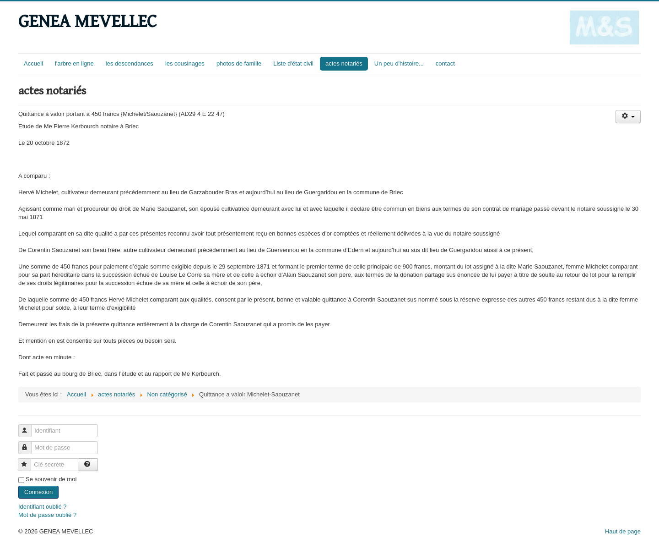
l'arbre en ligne (74, 63)
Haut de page (623, 531)
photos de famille (238, 63)
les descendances (129, 63)
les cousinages (185, 63)
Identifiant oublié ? (42, 506)
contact (445, 63)
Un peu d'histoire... (399, 63)
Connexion (38, 492)
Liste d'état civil (293, 63)
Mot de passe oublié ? (47, 514)
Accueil (33, 63)
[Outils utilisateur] (628, 116)
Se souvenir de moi (51, 479)
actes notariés (343, 63)
